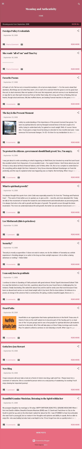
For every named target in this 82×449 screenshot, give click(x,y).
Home (41, 16)
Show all (75, 24)
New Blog (7, 368)
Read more (75, 44)
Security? (7, 243)
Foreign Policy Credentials (16, 30)
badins (45, 445)
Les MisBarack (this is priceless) (19, 221)
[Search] (79, 4)
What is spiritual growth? (15, 186)
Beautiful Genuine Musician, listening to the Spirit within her (33, 398)
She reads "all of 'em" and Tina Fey (20, 53)
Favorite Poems (10, 77)
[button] (78, 31)
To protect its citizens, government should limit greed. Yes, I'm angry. (37, 151)
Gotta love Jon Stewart (14, 346)
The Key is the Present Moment (18, 112)
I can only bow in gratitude (16, 273)
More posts (41, 433)
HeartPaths (8, 308)
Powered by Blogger (41, 441)
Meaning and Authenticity (41, 9)
